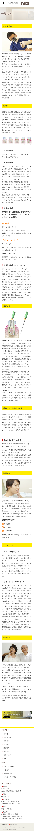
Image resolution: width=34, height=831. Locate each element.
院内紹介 (6, 751)
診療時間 (6, 748)
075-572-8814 (5, 796)
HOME (6, 734)
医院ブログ (7, 755)
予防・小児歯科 (9, 766)
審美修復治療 (8, 773)
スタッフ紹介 (8, 737)
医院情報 (6, 741)
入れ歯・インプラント (11, 777)
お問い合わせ (13, 824)
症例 (5, 758)
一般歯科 (6, 770)
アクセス (6, 744)
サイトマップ (5, 824)
